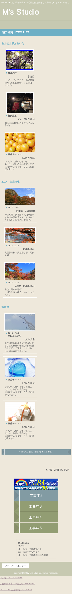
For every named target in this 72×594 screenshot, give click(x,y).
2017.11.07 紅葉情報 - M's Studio (16, 589)
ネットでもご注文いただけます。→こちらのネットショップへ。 (36, 453)
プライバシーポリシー (15, 566)
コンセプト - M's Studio (11, 577)
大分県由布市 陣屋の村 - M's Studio (17, 583)
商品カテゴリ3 (36, 528)
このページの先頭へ (57, 470)
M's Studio (36, 12)
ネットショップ (36, 495)
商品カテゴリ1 (36, 506)
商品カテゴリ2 (36, 517)
